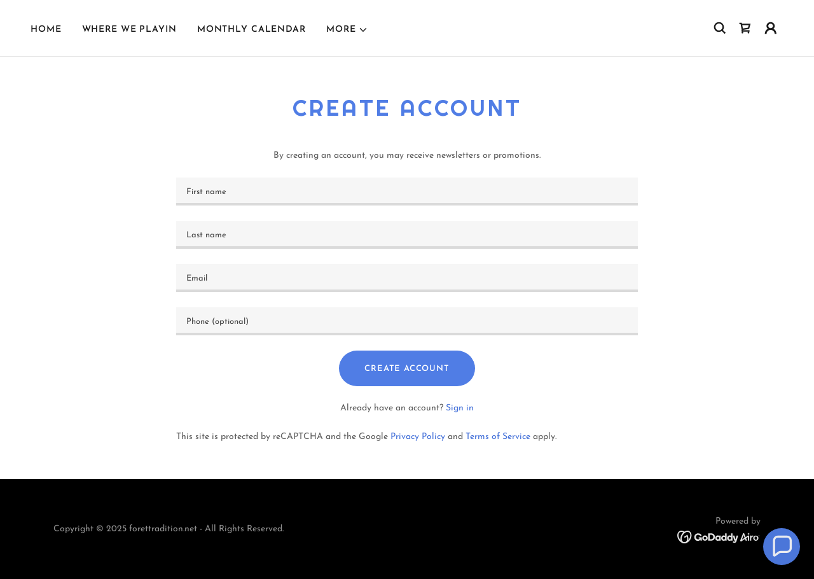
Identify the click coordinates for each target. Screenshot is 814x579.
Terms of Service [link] (498, 437)
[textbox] (406, 192)
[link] (745, 28)
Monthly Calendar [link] (251, 29)
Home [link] (46, 29)
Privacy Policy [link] (417, 437)
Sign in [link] (460, 408)
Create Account (406, 369)
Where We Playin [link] (129, 29)
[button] (347, 30)
